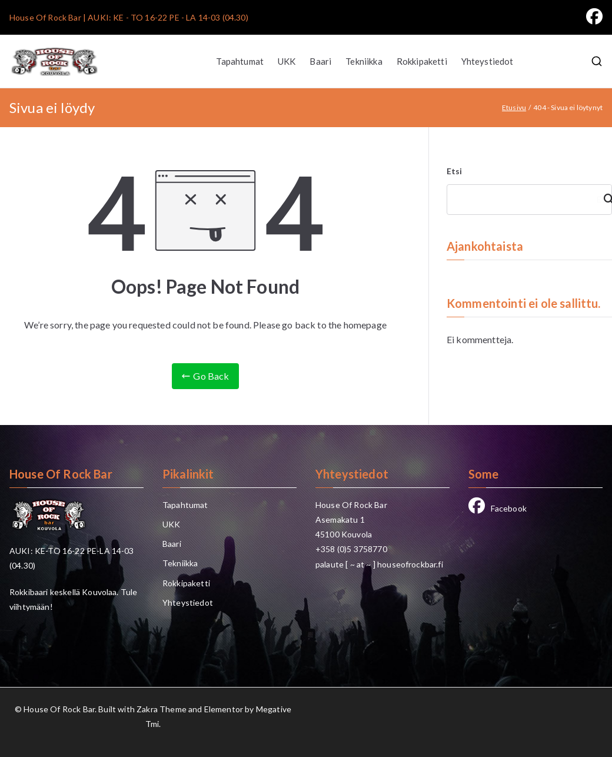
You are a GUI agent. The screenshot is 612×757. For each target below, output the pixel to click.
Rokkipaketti (422, 61)
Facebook (497, 508)
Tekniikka (363, 61)
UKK (286, 61)
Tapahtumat (240, 61)
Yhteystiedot (487, 61)
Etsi (455, 171)
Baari (320, 61)
